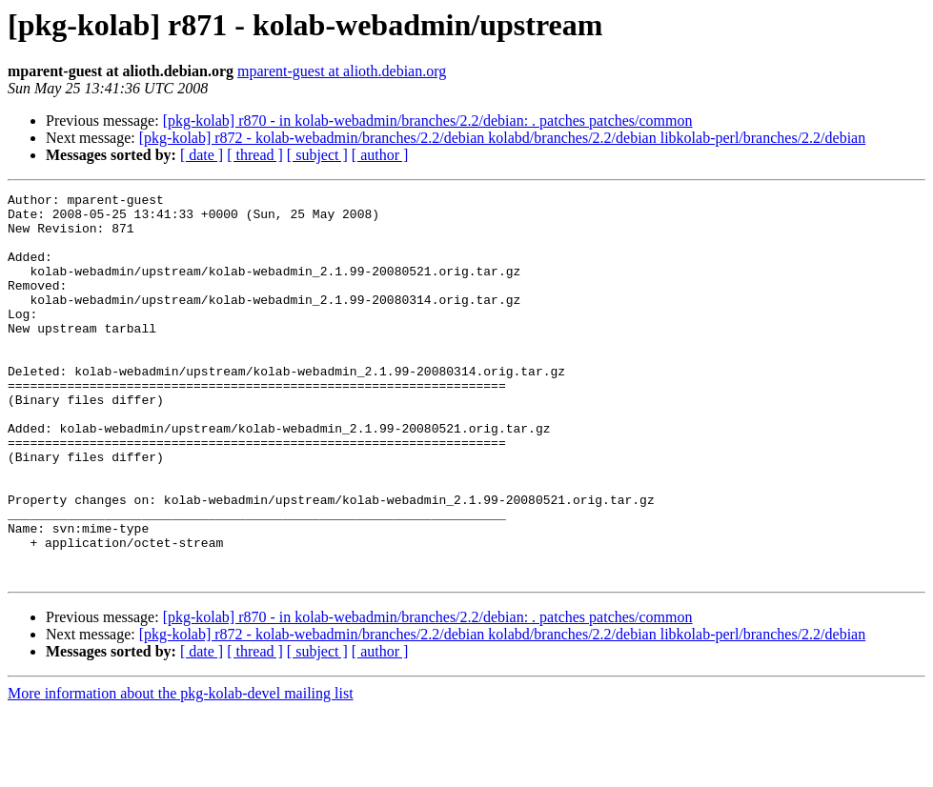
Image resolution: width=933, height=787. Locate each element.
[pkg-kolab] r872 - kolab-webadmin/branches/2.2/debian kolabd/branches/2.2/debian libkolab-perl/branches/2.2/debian (502, 138)
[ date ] (201, 155)
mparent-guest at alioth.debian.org (341, 71)
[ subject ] (317, 155)
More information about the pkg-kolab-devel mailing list (181, 770)
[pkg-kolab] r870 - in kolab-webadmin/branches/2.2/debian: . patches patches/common (428, 120)
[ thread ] (255, 155)
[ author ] (380, 155)
